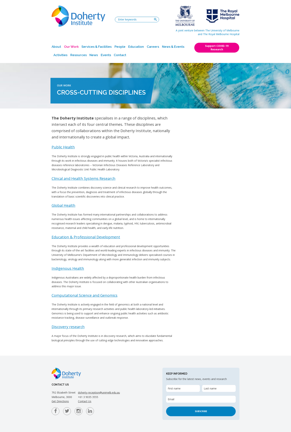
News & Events (173, 46)
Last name (210, 388)
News (93, 55)
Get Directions (60, 401)
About (56, 46)
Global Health (63, 205)
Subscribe (201, 411)
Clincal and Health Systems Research (83, 178)
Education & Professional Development (86, 237)
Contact (120, 55)
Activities (60, 55)
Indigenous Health (68, 268)
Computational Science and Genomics (84, 295)
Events (106, 55)
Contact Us (84, 401)
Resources (78, 55)
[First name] (183, 388)
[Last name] (219, 388)
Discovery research (68, 326)
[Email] (201, 399)
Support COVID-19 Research (216, 47)
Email (171, 399)
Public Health (63, 147)
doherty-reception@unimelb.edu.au (99, 392)
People (120, 46)
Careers (153, 46)
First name (174, 388)
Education (136, 46)
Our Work (71, 46)
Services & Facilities (96, 46)
